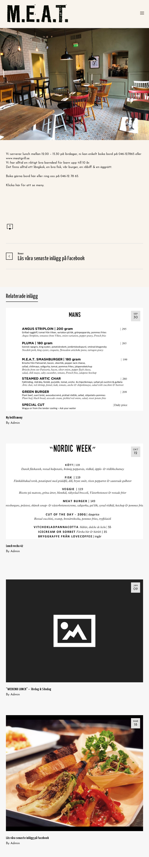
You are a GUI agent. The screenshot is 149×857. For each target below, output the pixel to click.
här (33, 176)
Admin (15, 423)
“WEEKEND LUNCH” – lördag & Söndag (28, 689)
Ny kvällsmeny (14, 417)
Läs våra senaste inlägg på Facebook (27, 838)
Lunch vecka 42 (14, 546)
